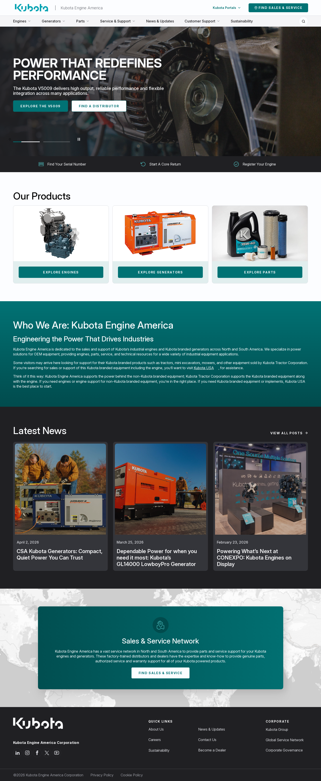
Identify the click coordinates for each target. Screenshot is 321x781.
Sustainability (242, 21)
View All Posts (286, 433)
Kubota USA (204, 368)
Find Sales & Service (281, 8)
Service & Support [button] (118, 21)
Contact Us (207, 739)
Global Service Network (285, 740)
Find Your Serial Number (62, 164)
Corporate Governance (284, 750)
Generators (54, 21)
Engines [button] (22, 21)
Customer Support (202, 21)
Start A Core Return (160, 164)
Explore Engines (61, 272)
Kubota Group (277, 729)
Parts (83, 21)
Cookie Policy (132, 775)
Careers (154, 739)
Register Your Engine (255, 164)
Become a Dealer (212, 750)
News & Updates (160, 21)
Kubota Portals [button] (227, 8)
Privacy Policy (102, 775)
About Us (156, 729)
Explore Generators (160, 272)
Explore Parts (260, 272)
